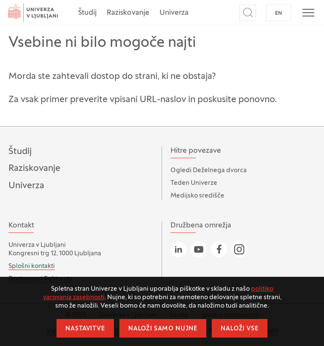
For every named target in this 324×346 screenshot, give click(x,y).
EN (278, 13)
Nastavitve (85, 329)
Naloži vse (239, 329)
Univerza (174, 13)
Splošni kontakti (31, 266)
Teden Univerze (193, 183)
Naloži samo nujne (162, 329)
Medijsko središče (197, 196)
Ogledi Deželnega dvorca (208, 170)
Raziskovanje (128, 13)
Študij (87, 13)
